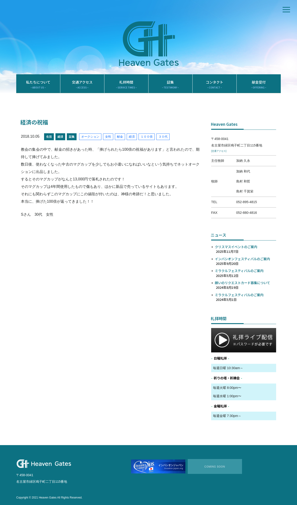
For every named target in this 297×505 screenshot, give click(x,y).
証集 (170, 85)
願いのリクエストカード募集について (242, 297)
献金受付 (258, 85)
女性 (108, 136)
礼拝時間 (126, 85)
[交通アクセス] (218, 166)
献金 (120, 136)
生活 (49, 136)
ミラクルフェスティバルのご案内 (239, 285)
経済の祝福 (34, 122)
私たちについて (38, 85)
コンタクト (214, 85)
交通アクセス (82, 85)
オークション (90, 136)
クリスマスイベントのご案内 (236, 261)
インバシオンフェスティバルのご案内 (242, 273)
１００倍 (147, 136)
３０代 (163, 136)
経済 (60, 136)
